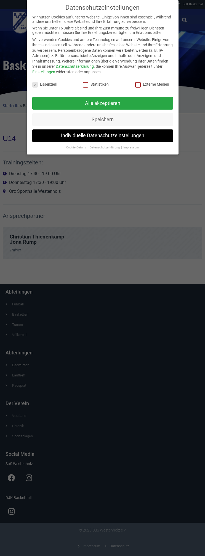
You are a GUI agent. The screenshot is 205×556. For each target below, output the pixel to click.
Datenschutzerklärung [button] (105, 145)
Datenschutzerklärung (75, 64)
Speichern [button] (103, 117)
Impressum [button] (131, 145)
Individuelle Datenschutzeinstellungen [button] (102, 133)
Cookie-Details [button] (76, 145)
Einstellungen (43, 70)
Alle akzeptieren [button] (102, 101)
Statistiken (96, 82)
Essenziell (44, 82)
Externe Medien (152, 82)
